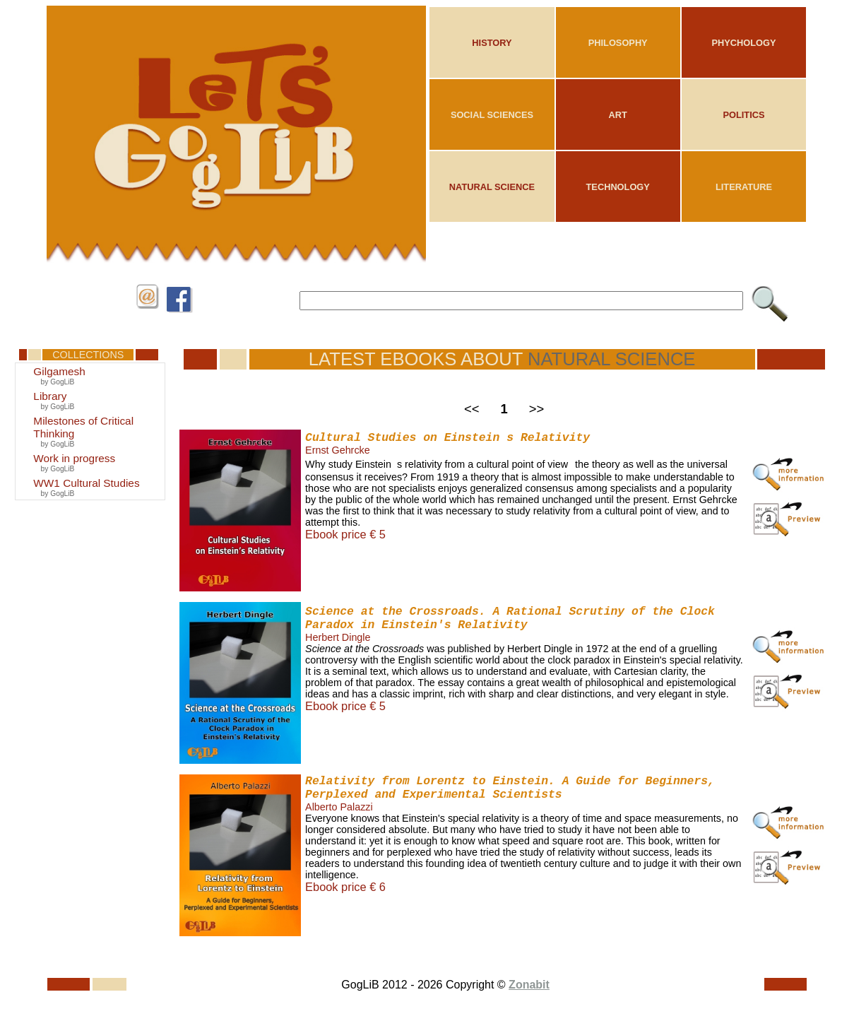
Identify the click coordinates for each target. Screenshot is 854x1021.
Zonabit (529, 985)
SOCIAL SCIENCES (492, 115)
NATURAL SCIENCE (492, 187)
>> (537, 408)
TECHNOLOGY (618, 187)
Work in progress (74, 458)
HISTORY (491, 42)
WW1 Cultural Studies (86, 483)
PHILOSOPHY (618, 42)
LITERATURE (744, 187)
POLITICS (743, 115)
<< (472, 408)
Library (49, 396)
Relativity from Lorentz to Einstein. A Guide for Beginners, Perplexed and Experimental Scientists (510, 787)
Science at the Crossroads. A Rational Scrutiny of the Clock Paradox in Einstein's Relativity (510, 618)
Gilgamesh (59, 371)
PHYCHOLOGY (743, 42)
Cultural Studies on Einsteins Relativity (447, 437)
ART (618, 115)
